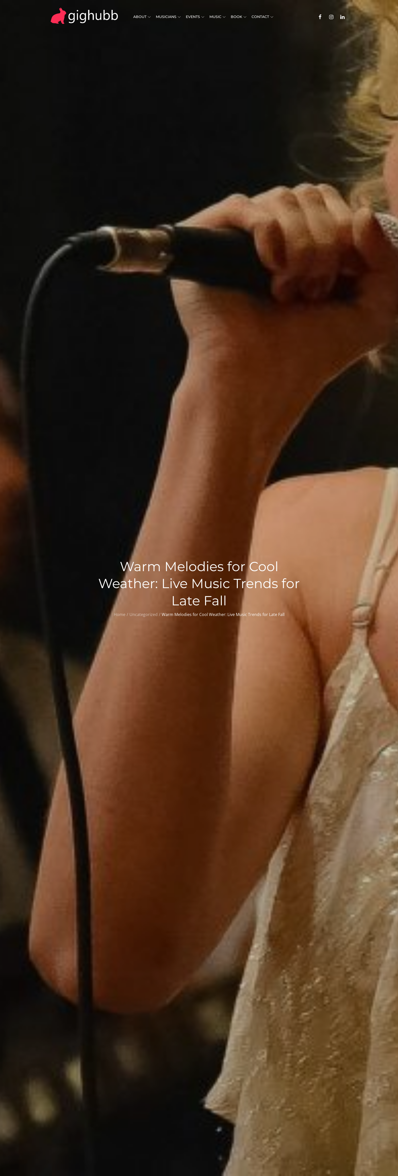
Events (195, 16)
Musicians (168, 16)
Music (217, 16)
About (142, 16)
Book (238, 16)
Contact (262, 16)
